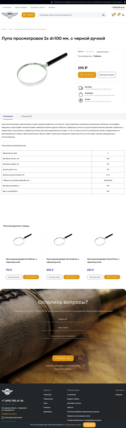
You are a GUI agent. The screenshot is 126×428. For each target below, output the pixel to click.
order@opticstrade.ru (9, 415)
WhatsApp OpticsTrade (12, 419)
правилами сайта (73, 425)
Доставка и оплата (37, 7)
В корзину (88, 75)
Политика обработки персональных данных (83, 413)
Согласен (89, 425)
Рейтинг (81, 52)
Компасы (47, 409)
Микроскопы (48, 400)
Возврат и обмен (73, 400)
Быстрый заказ (107, 76)
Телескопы (48, 396)
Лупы (45, 405)
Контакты (51, 7)
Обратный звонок (118, 9)
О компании (6, 7)
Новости (70, 409)
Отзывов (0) (26, 118)
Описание (8, 118)
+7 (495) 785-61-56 (118, 7)
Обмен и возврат (20, 7)
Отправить (63, 360)
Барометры (48, 413)
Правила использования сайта (78, 417)
